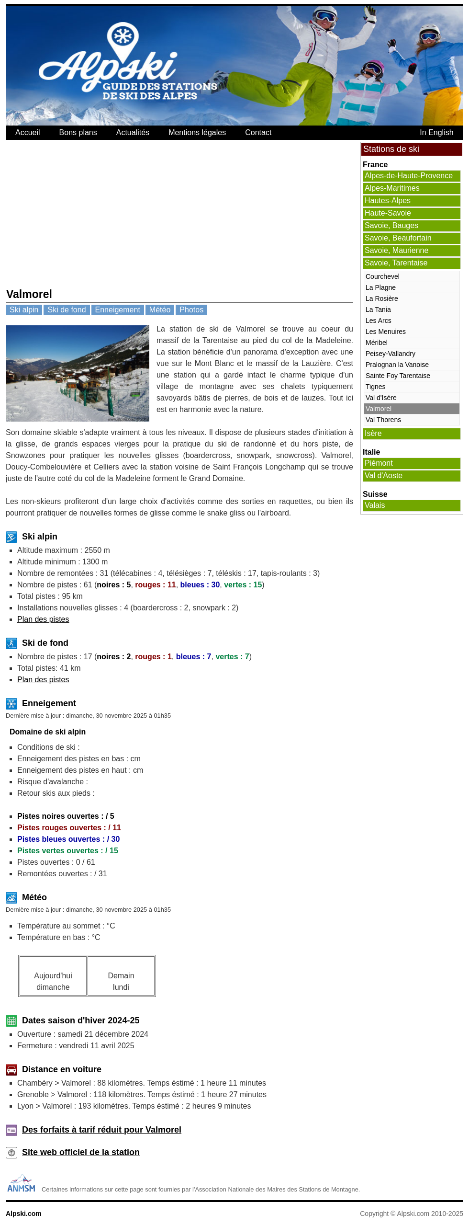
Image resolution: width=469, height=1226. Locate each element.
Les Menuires (386, 331)
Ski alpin (24, 310)
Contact (258, 132)
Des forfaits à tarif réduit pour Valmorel (101, 1129)
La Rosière (382, 298)
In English (436, 132)
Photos (191, 310)
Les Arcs (378, 320)
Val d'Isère (381, 397)
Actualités (132, 132)
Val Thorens (383, 420)
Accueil (27, 132)
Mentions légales (197, 132)
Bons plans (78, 132)
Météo (159, 310)
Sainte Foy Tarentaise (398, 375)
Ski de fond (66, 310)
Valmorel (378, 408)
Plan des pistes (43, 619)
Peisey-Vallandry (390, 353)
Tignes (376, 386)
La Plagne (381, 287)
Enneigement (117, 310)
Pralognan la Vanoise (397, 364)
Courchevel (383, 276)
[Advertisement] (122, 214)
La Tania (378, 309)
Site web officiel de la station (81, 1152)
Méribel (377, 342)
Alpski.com (24, 1213)
